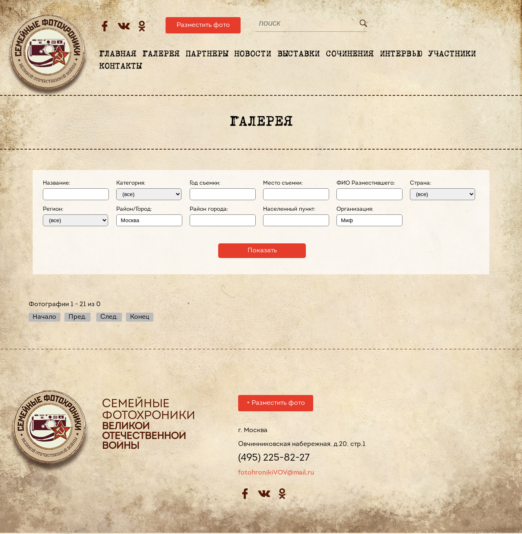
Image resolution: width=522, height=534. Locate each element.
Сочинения (350, 54)
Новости (252, 54)
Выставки (298, 54)
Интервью (401, 54)
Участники (452, 54)
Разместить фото (203, 25)
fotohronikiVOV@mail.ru (276, 474)
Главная (117, 54)
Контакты (120, 66)
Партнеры (207, 54)
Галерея (160, 54)
